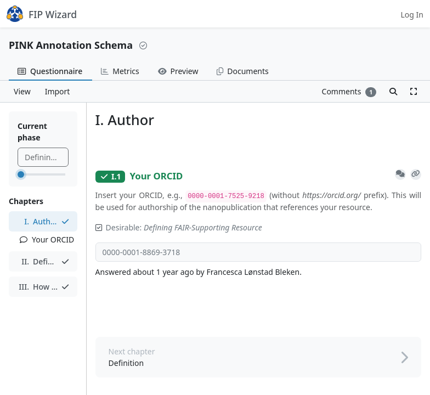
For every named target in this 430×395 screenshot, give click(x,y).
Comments (349, 91)
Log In (412, 14)
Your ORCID (47, 239)
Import (57, 91)
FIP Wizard (42, 13)
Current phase (32, 132)
